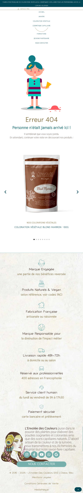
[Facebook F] (34, 454)
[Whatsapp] (49, 454)
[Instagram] (26, 454)
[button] (5, 192)
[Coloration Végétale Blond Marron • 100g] (41, 190)
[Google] (56, 454)
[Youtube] (41, 454)
